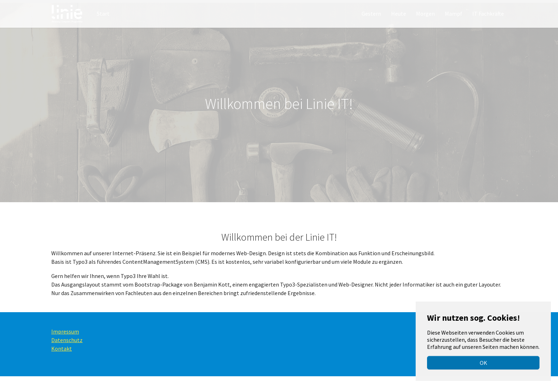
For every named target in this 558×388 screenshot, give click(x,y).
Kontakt (61, 360)
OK (483, 362)
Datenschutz (67, 351)
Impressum (65, 343)
